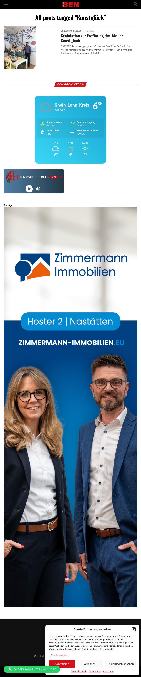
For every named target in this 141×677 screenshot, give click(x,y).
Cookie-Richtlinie (79, 671)
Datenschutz (95, 671)
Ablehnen (89, 663)
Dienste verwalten (59, 655)
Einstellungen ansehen (120, 663)
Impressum (108, 671)
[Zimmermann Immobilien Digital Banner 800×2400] (70, 606)
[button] (134, 629)
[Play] (29, 188)
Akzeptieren (62, 663)
